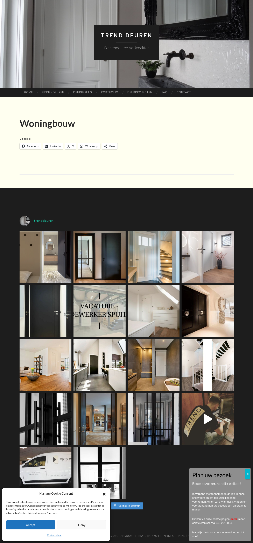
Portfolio (109, 92)
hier (233, 519)
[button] (104, 494)
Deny (81, 525)
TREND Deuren (126, 35)
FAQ (165, 92)
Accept (30, 525)
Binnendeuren (53, 92)
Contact (184, 92)
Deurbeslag (82, 92)
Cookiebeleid (54, 535)
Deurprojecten (139, 92)
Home (28, 92)
